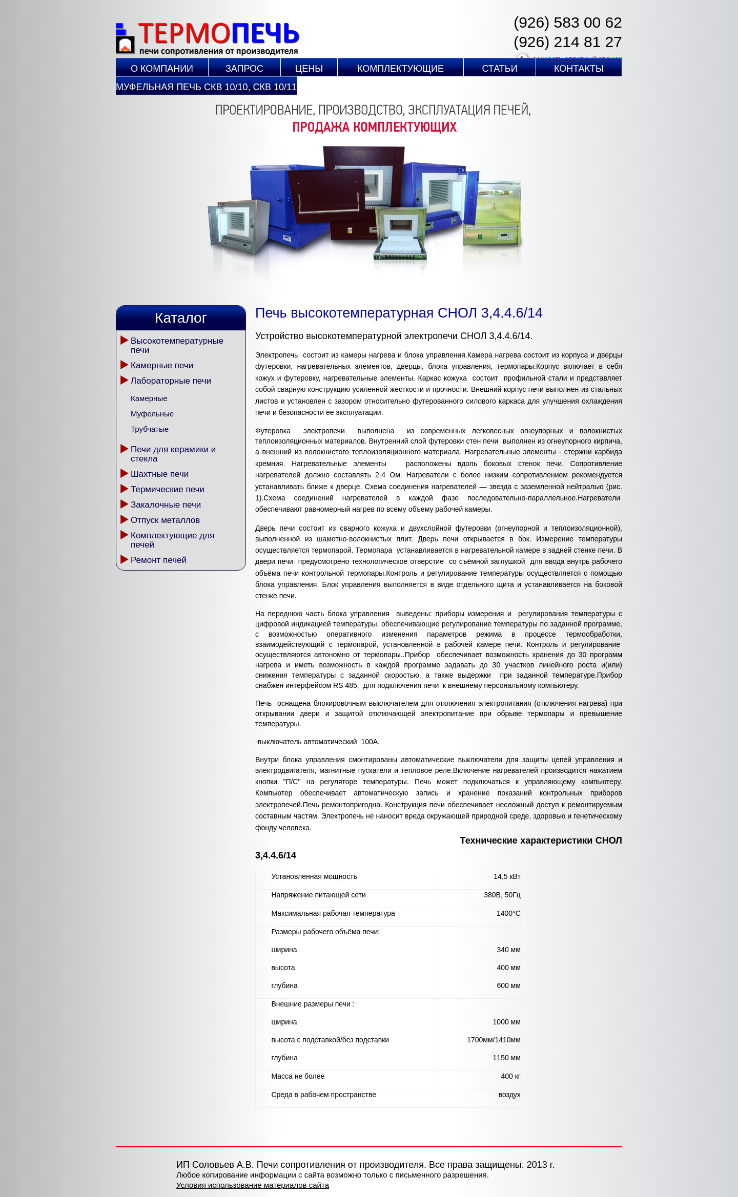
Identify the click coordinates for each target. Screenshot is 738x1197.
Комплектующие (400, 69)
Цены (309, 69)
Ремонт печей (159, 560)
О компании (162, 69)
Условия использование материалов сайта (252, 1185)
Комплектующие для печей (172, 540)
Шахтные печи (160, 474)
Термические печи (167, 489)
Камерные (149, 398)
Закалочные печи (166, 505)
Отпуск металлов (165, 520)
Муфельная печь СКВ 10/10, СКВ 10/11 (206, 87)
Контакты (579, 69)
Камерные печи (162, 365)
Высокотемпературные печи (177, 345)
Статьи (499, 69)
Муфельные (152, 413)
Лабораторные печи (171, 381)
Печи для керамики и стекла (173, 454)
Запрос (244, 69)
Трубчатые (150, 429)
